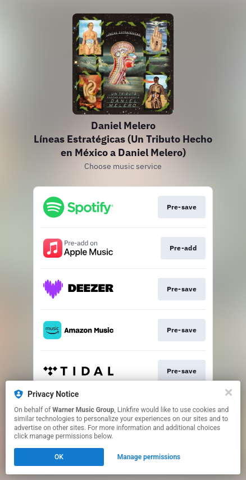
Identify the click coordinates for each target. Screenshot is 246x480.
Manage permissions (149, 457)
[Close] (229, 392)
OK (58, 457)
